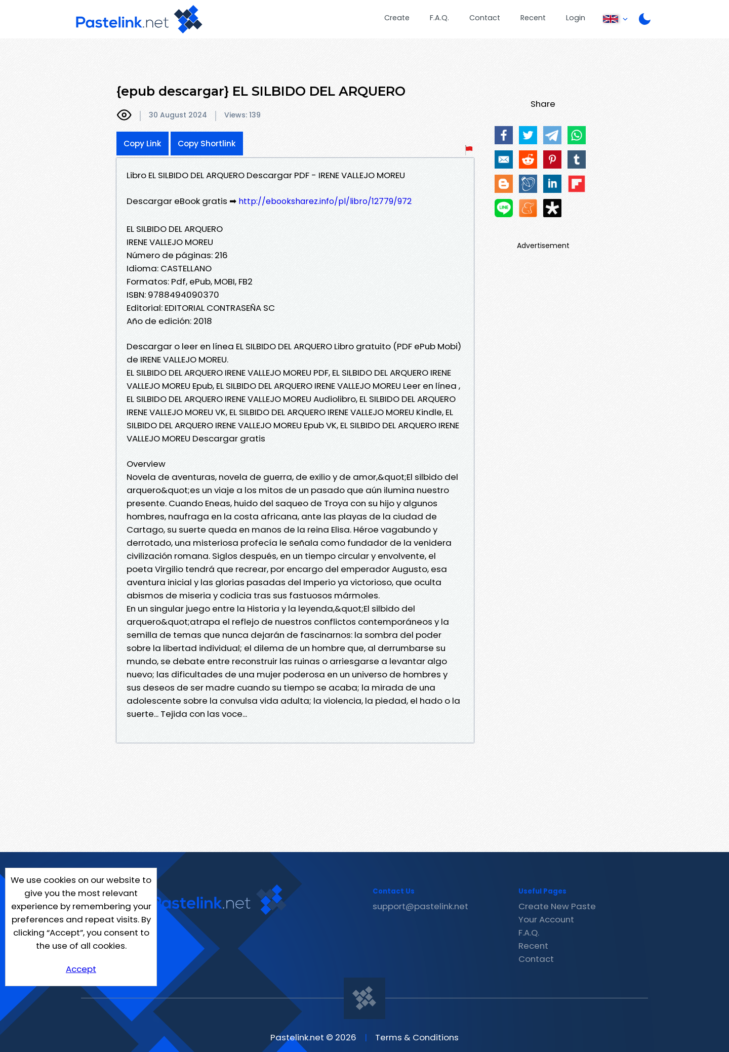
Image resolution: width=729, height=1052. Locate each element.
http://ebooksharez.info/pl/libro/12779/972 (325, 201)
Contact (484, 18)
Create (397, 18)
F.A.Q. (439, 18)
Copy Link (142, 143)
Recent (533, 18)
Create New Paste (557, 906)
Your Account (546, 919)
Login (575, 18)
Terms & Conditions (417, 1037)
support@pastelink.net (420, 906)
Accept (81, 969)
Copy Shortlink (207, 143)
